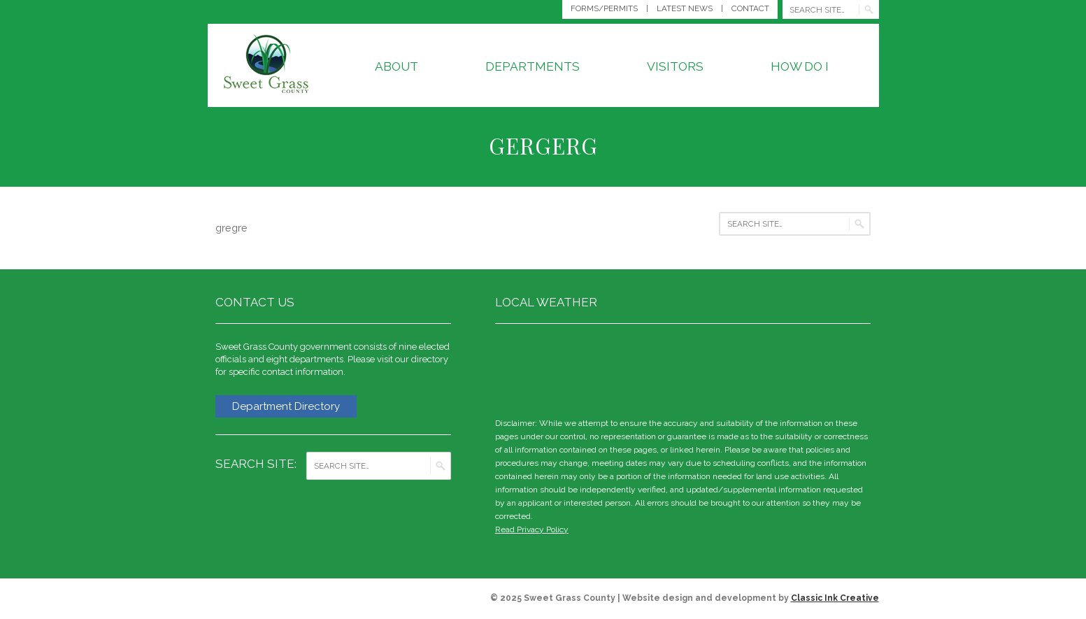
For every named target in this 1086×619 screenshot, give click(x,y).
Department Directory (286, 406)
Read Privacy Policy (532, 529)
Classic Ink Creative (835, 598)
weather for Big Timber (864, 368)
